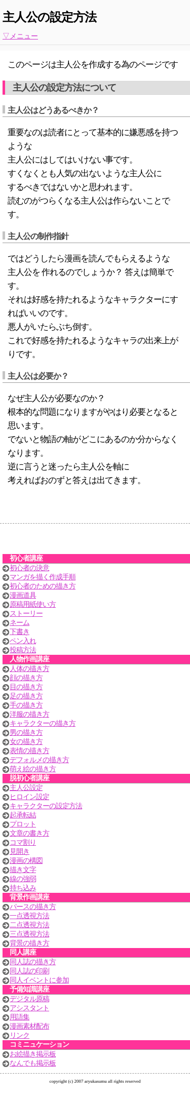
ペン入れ (23, 641)
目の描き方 (26, 687)
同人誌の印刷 (29, 971)
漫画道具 (23, 595)
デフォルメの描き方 (39, 760)
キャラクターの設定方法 (46, 806)
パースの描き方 (33, 907)
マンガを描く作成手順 (42, 577)
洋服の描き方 (29, 714)
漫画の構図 (26, 860)
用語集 (19, 1017)
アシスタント (29, 1008)
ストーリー (26, 613)
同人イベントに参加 (39, 980)
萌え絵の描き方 (33, 769)
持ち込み (23, 888)
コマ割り (23, 842)
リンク (19, 1035)
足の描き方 (26, 696)
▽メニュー (20, 36)
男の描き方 (26, 732)
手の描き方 (26, 705)
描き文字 (23, 870)
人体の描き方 (29, 669)
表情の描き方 (29, 751)
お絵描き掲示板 (33, 1054)
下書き (19, 632)
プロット (23, 824)
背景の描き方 (29, 943)
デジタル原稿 (29, 999)
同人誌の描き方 (33, 962)
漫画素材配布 (29, 1026)
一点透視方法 (29, 916)
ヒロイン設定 (29, 797)
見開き (19, 851)
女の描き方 (26, 741)
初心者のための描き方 (42, 586)
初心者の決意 (29, 568)
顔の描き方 (26, 678)
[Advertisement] (95, 541)
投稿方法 (23, 650)
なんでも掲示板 (33, 1063)
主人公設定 (26, 788)
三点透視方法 (29, 934)
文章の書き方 (29, 833)
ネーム (19, 622)
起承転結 (23, 815)
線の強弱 (23, 879)
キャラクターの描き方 (42, 723)
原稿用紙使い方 (33, 604)
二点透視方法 (29, 925)
